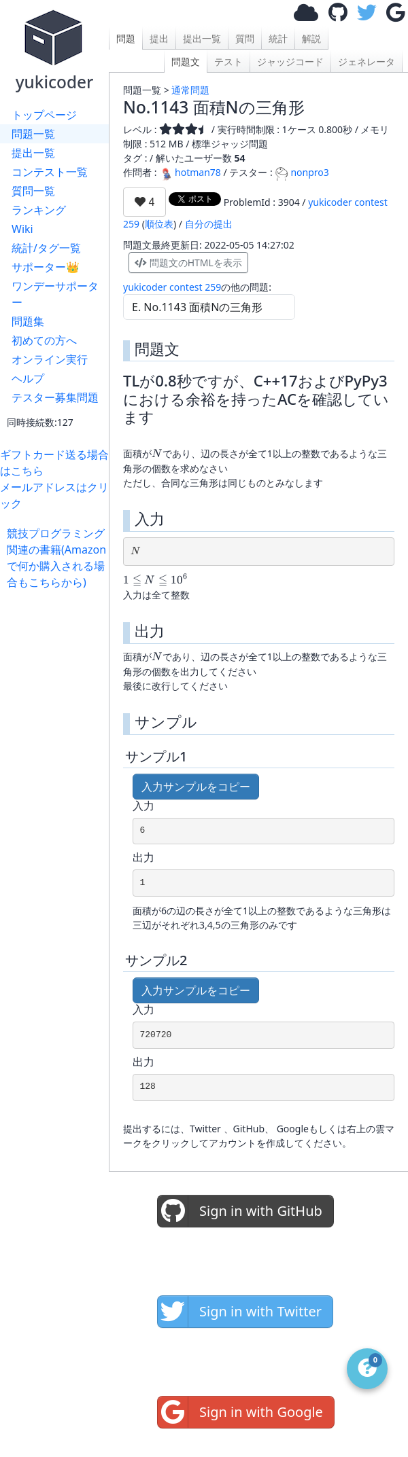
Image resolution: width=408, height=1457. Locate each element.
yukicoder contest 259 (172, 287)
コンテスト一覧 (50, 171)
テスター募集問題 (55, 397)
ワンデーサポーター (55, 294)
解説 (311, 38)
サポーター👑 (46, 266)
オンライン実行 (50, 359)
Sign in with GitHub (240, 1211)
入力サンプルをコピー (195, 786)
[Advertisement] (58, 632)
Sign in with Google (240, 1412)
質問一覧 (33, 190)
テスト (228, 61)
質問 (244, 38)
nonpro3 (301, 172)
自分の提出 (209, 223)
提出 (159, 38)
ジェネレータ (366, 61)
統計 (278, 38)
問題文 (185, 61)
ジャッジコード (290, 61)
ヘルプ (28, 378)
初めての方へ (44, 340)
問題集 (28, 321)
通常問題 (190, 90)
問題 (125, 38)
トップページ (44, 114)
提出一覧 (33, 152)
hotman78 (190, 172)
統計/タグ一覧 (46, 247)
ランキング (39, 209)
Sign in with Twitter (240, 1311)
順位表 (159, 223)
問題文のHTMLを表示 (188, 262)
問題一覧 (33, 133)
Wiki (22, 228)
